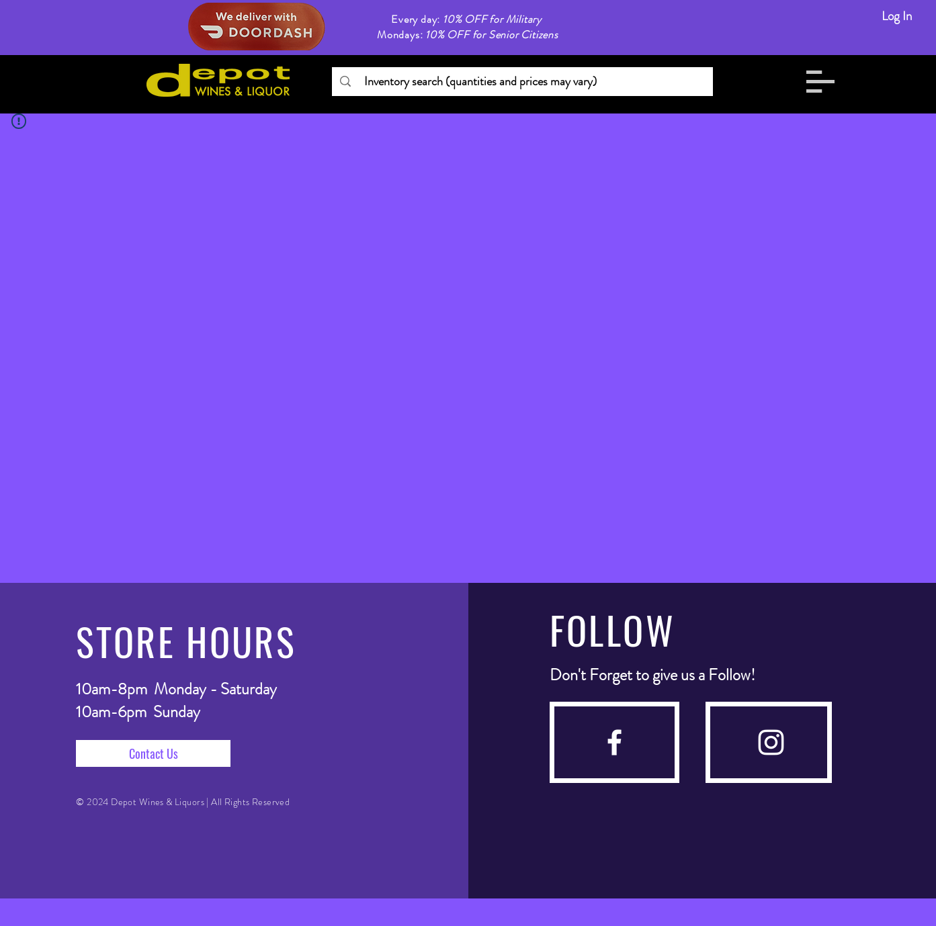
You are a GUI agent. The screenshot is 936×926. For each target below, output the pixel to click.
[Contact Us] (153, 753)
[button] (820, 82)
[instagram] (771, 742)
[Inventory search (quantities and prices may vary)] (522, 81)
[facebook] (614, 742)
